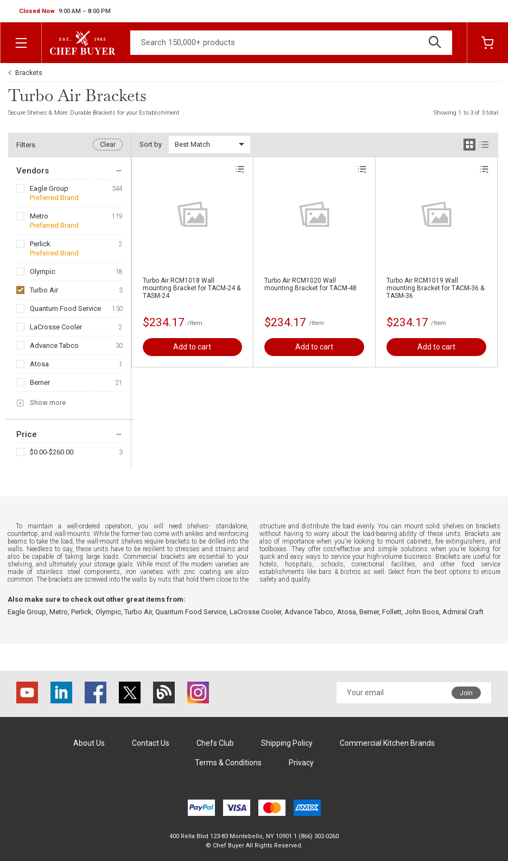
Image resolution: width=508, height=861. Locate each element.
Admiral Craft (463, 612)
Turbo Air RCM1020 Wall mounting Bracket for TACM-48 (310, 284)
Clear (108, 144)
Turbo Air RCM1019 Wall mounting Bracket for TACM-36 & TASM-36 (435, 288)
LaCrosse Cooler (56, 327)
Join (466, 693)
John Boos (422, 612)
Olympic (42, 271)
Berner (40, 382)
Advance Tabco (54, 345)
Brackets (28, 73)
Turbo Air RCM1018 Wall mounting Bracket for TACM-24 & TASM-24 (191, 288)
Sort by (150, 144)
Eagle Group (49, 188)
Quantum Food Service (65, 308)
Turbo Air (44, 290)
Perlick (40, 244)
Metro (39, 216)
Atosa (39, 364)
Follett (392, 612)
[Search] (291, 42)
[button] (65, 11)
